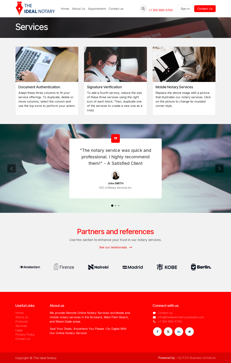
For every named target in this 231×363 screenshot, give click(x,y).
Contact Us (205, 8)
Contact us (22, 339)
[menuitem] (65, 8)
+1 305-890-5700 (161, 10)
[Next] (219, 168)
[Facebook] (157, 331)
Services (21, 326)
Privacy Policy (25, 334)
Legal (19, 330)
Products (21, 321)
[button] (143, 8)
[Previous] (11, 168)
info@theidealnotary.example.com (181, 317)
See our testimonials (115, 247)
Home (19, 313)
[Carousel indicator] (112, 206)
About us (21, 317)
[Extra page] (189, 331)
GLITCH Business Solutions (197, 358)
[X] (168, 331)
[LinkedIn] (179, 331)
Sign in (185, 8)
